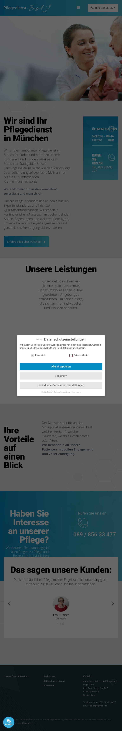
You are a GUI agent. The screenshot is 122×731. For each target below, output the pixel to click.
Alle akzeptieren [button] (61, 366)
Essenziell (38, 355)
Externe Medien (79, 355)
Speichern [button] (61, 375)
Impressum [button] (76, 392)
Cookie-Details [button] (47, 392)
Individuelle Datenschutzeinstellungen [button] (61, 385)
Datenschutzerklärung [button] (62, 392)
